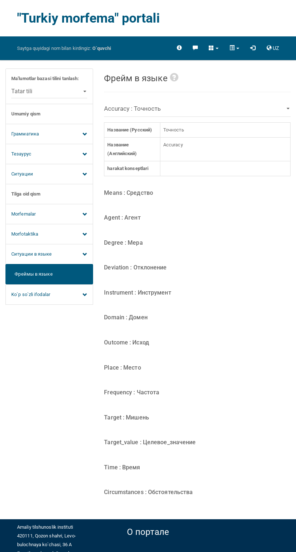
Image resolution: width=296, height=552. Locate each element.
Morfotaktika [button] (49, 234)
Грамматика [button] (49, 134)
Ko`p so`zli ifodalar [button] (49, 295)
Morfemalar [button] (49, 214)
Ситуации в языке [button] (49, 254)
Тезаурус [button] (49, 154)
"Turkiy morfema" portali (88, 18)
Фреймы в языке (32, 274)
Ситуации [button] (49, 174)
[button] (213, 48)
